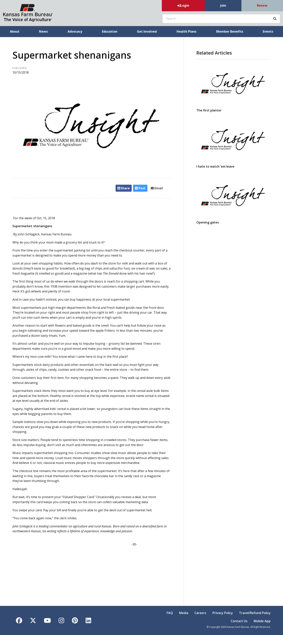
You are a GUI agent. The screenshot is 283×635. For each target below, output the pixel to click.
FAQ (170, 613)
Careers (200, 613)
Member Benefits (229, 31)
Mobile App (262, 621)
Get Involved (147, 31)
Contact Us (239, 621)
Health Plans (186, 31)
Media (183, 613)
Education (109, 31)
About (14, 31)
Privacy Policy (222, 613)
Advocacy (75, 31)
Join (223, 5)
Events (268, 31)
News (43, 31)
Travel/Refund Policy (255, 613)
